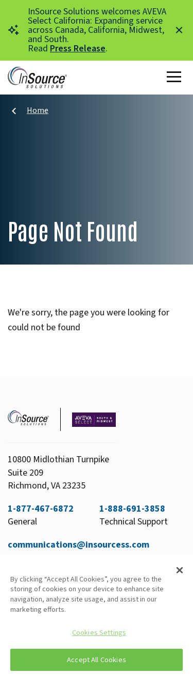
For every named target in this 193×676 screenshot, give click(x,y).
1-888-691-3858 (132, 508)
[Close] (180, 570)
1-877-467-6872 (41, 508)
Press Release (78, 48)
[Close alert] (179, 30)
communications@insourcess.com (78, 544)
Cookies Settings (99, 632)
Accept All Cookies (96, 659)
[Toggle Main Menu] (176, 77)
